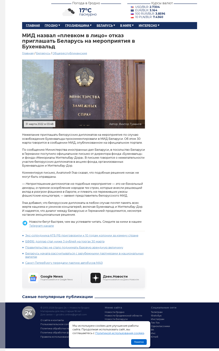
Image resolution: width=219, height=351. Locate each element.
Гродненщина (77, 25)
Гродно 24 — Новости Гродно (28, 312)
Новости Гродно (114, 312)
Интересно (148, 25)
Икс (153, 333)
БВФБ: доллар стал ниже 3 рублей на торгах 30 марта (64, 241)
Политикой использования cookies (119, 333)
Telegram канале (41, 225)
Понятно (139, 342)
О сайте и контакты (52, 320)
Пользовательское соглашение (59, 324)
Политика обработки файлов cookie (62, 332)
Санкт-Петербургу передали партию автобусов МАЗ (64, 263)
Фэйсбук (156, 315)
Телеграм (156, 312)
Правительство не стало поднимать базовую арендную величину (74, 247)
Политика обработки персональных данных (66, 328)
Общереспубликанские (69, 53)
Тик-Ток (155, 322)
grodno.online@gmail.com (71, 314)
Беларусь (105, 25)
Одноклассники (160, 326)
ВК (152, 329)
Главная (33, 25)
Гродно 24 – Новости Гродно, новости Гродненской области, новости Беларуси (33, 11)
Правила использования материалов (62, 336)
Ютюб (154, 336)
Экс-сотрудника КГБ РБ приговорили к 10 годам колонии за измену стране (81, 235)
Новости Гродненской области (123, 315)
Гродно (51, 25)
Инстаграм (157, 319)
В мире (125, 25)
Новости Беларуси (116, 319)
